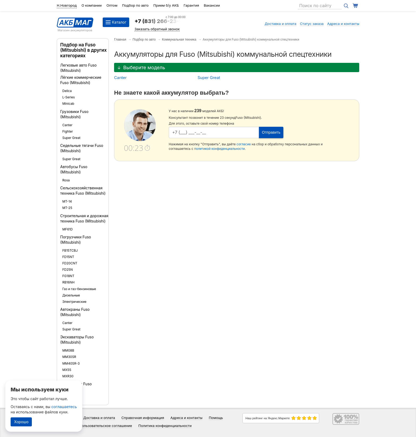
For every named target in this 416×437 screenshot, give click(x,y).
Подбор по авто (135, 5)
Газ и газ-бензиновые (79, 289)
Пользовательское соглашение (105, 425)
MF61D (67, 229)
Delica (67, 91)
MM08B (68, 350)
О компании (91, 5)
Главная (120, 39)
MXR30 (67, 376)
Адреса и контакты (343, 23)
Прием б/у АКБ (166, 5)
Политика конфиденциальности (165, 425)
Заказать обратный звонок (157, 29)
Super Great (71, 138)
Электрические (74, 302)
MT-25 (67, 208)
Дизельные (71, 295)
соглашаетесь (64, 406)
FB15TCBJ (70, 250)
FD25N (67, 270)
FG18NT (68, 276)
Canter (67, 125)
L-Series (68, 97)
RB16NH (68, 282)
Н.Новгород (67, 5)
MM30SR (69, 357)
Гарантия (191, 5)
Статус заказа (312, 23)
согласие (244, 144)
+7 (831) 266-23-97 (160, 21)
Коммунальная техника (179, 39)
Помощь (216, 418)
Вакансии (212, 5)
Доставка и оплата (280, 23)
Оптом (111, 5)
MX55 (66, 370)
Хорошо (21, 421)
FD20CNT (69, 263)
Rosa (66, 180)
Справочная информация (143, 418)
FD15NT (68, 257)
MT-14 (67, 201)
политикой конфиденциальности (219, 149)
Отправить (271, 132)
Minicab (68, 104)
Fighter (67, 131)
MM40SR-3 (71, 363)
